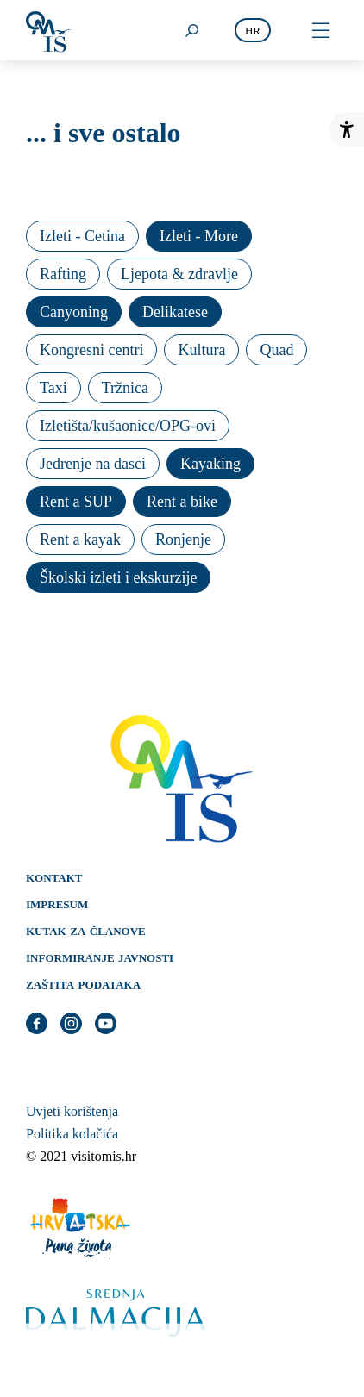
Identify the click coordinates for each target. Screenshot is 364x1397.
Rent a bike (182, 501)
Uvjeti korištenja (72, 1111)
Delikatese (175, 312)
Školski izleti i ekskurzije (118, 577)
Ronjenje (183, 539)
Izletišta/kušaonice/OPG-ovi (128, 425)
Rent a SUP (76, 501)
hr (252, 30)
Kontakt (54, 876)
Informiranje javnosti (99, 956)
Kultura (201, 350)
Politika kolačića (72, 1133)
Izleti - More (199, 236)
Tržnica (125, 387)
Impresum (57, 903)
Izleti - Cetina (82, 236)
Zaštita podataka (83, 983)
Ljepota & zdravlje (179, 274)
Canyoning (74, 312)
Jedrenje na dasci (93, 463)
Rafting (63, 274)
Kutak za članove (86, 930)
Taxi (53, 387)
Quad (276, 350)
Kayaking (210, 463)
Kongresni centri (91, 350)
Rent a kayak (80, 539)
